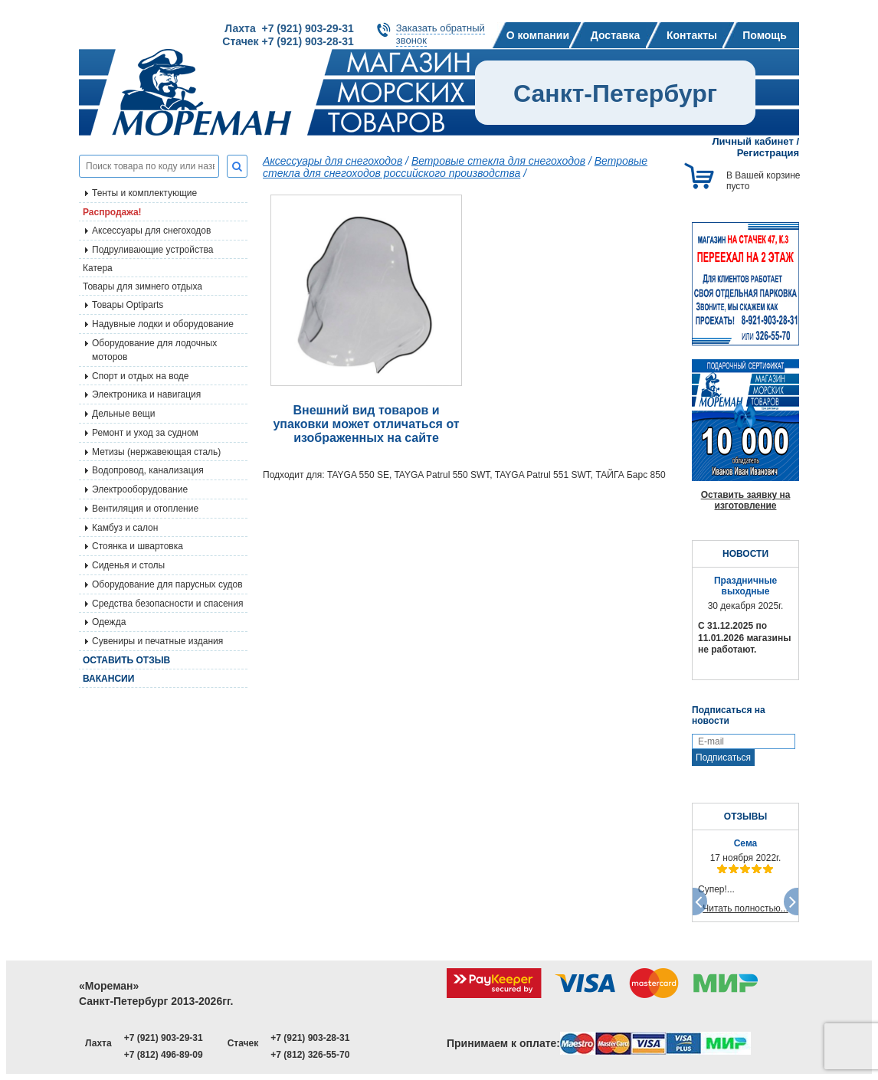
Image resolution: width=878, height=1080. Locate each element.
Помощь (764, 35)
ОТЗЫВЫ (745, 816)
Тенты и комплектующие (144, 193)
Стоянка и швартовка (137, 546)
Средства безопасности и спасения (167, 603)
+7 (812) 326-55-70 (309, 1054)
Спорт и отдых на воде (140, 376)
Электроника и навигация (146, 394)
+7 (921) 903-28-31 (309, 1038)
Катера (98, 268)
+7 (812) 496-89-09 (163, 1054)
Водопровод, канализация (148, 470)
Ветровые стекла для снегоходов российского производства (455, 167)
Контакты (692, 35)
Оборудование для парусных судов (167, 584)
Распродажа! (112, 212)
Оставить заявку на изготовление (746, 500)
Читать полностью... (745, 908)
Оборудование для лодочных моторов (154, 350)
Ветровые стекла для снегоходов (498, 161)
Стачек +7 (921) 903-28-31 (287, 41)
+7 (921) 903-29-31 (163, 1038)
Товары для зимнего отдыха (142, 286)
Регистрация (768, 153)
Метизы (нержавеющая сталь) (156, 452)
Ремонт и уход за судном (145, 432)
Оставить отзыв (126, 660)
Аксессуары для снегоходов (151, 230)
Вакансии (108, 678)
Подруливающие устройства (152, 249)
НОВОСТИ (745, 553)
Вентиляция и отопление (145, 508)
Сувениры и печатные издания (157, 641)
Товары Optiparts (127, 304)
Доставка (615, 35)
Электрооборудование (140, 489)
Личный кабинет (753, 141)
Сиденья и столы (128, 565)
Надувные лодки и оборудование (163, 324)
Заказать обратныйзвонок (440, 34)
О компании (537, 35)
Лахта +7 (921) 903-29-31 (288, 28)
